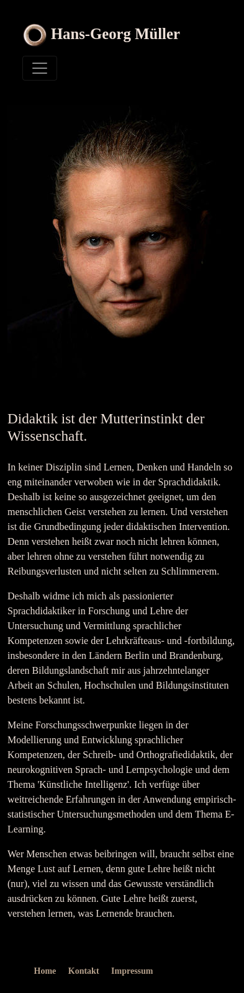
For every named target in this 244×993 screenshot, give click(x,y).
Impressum (132, 971)
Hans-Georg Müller (115, 33)
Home (45, 971)
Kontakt (83, 971)
